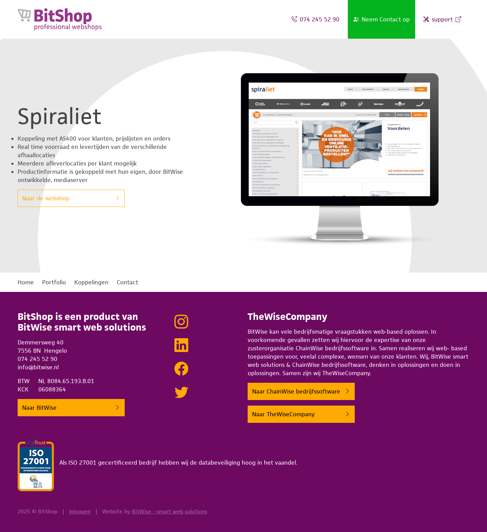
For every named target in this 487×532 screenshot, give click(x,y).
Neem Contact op (381, 19)
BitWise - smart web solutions (169, 511)
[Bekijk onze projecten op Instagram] (181, 322)
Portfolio (54, 282)
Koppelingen (91, 282)
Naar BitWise (39, 408)
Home (26, 282)
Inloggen (79, 511)
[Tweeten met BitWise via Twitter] (181, 392)
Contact (127, 282)
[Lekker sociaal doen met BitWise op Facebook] (181, 369)
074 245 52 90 (316, 19)
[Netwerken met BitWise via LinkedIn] (181, 345)
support (442, 19)
